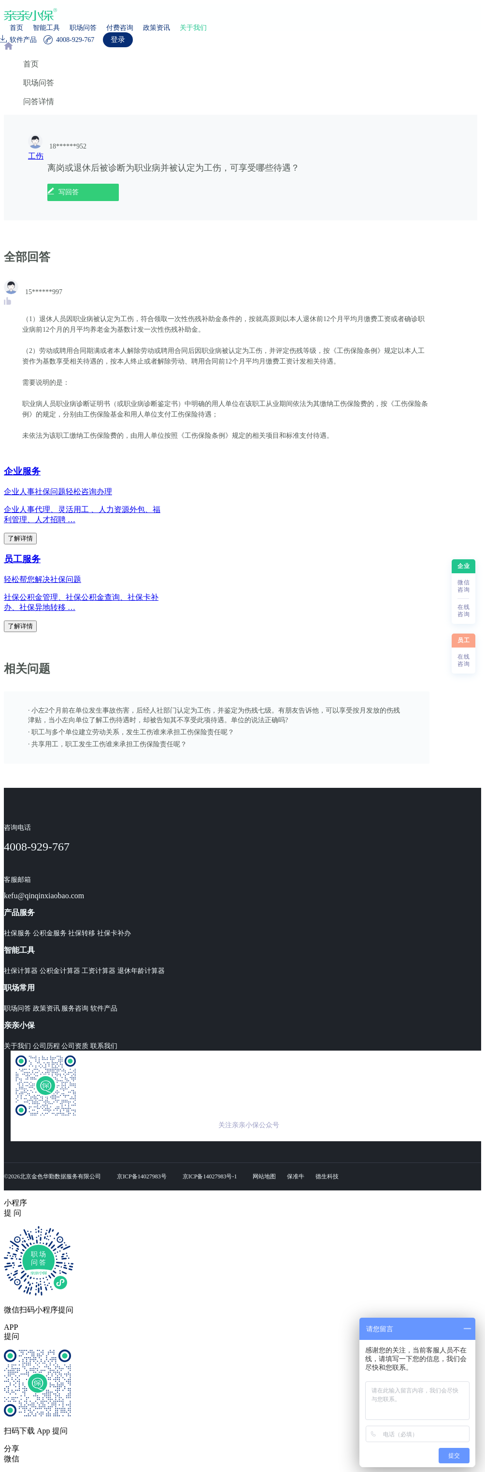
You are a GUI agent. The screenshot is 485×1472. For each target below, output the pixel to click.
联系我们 (103, 1046)
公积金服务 (50, 933)
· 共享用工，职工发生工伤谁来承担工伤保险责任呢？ (107, 744)
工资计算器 (98, 970)
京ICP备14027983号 (142, 1176)
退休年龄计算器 (141, 970)
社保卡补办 (114, 933)
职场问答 (83, 27)
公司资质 (74, 1046)
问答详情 (38, 101)
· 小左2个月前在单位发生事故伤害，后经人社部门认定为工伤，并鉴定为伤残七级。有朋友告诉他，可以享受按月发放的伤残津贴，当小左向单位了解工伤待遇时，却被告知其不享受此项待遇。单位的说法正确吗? (214, 715)
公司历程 (46, 1046)
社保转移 (81, 933)
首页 (16, 27)
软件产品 (103, 1008)
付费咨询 (119, 27)
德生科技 (327, 1176)
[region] (242, 610)
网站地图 (264, 1176)
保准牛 (295, 1176)
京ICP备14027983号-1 (210, 1176)
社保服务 (17, 933)
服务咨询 (74, 1008)
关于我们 (193, 27)
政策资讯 (156, 27)
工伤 (35, 156)
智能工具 (46, 27)
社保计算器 (21, 970)
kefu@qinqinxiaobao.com (44, 895)
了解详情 (20, 538)
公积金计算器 (60, 970)
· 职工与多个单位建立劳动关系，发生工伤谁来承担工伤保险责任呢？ (131, 732)
